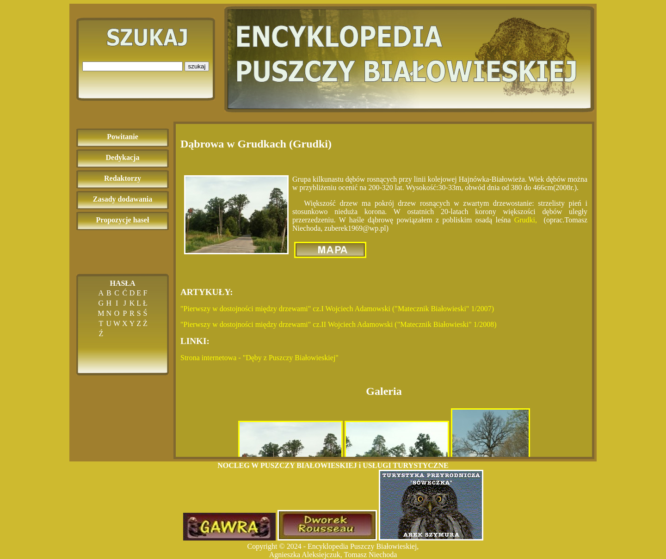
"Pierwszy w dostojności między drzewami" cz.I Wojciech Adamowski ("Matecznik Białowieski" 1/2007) (337, 309)
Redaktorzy (122, 178)
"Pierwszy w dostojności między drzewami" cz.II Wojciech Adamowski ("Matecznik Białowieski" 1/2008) (338, 324)
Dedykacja (123, 157)
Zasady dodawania (123, 199)
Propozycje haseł (122, 220)
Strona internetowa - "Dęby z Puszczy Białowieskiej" (259, 358)
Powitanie (122, 137)
